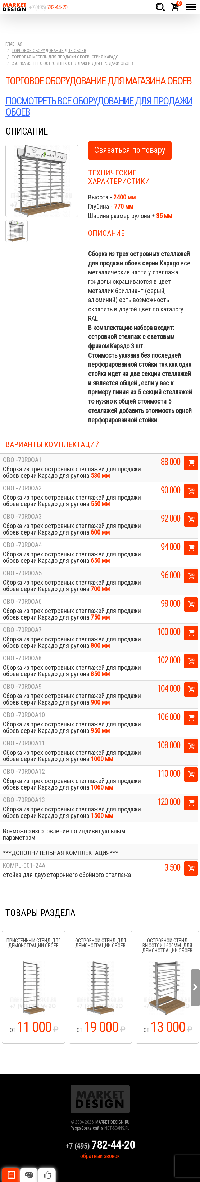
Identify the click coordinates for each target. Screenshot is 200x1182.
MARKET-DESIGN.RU (112, 1122)
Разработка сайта (87, 1128)
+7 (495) (48, 7)
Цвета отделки (29, 1175)
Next (195, 987)
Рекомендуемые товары (47, 1175)
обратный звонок (100, 1156)
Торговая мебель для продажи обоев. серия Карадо (65, 57)
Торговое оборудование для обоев (49, 50)
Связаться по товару (129, 150)
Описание (11, 1175)
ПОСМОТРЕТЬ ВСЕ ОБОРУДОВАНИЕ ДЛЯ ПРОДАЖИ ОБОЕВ (98, 106)
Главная (13, 44)
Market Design (14, 7)
